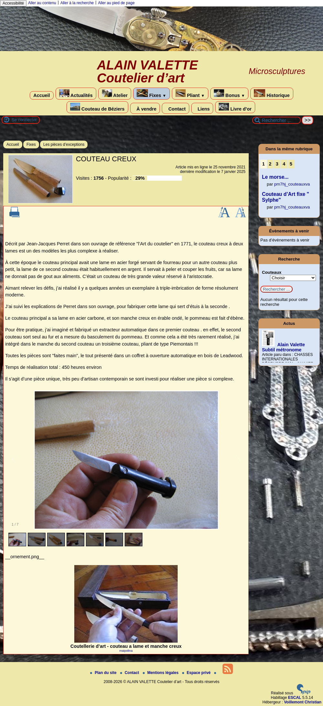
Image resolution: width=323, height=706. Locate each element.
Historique (271, 93)
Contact (175, 108)
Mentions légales (161, 672)
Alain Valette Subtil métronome (283, 347)
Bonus (229, 93)
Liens (202, 108)
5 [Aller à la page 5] (291, 163)
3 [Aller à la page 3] (277, 163)
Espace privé (197, 672)
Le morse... (275, 177)
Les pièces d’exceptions (63, 144)
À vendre (145, 108)
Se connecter (24, 119)
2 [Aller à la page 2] (270, 163)
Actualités (76, 93)
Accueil (41, 95)
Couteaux (271, 272)
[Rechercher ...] (276, 120)
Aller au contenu (42, 3)
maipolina (125, 650)
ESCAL (294, 697)
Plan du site (104, 672)
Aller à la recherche (77, 3)
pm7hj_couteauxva (292, 184)
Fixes (151, 93)
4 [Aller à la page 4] (284, 163)
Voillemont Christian (302, 702)
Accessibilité (13, 3)
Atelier (115, 93)
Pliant (190, 93)
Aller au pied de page (116, 3)
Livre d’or (235, 107)
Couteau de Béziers (97, 107)
